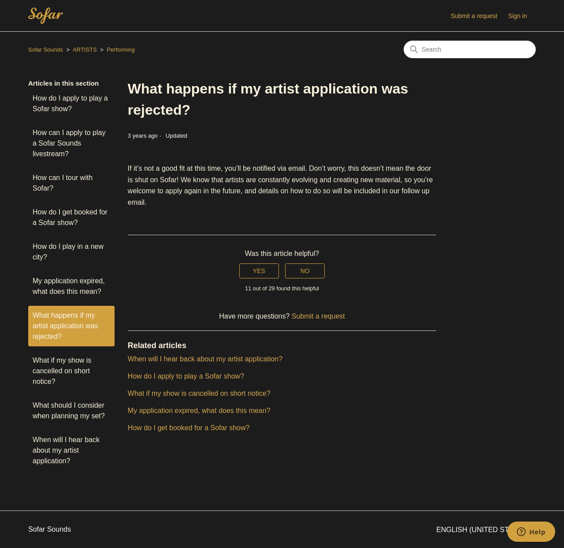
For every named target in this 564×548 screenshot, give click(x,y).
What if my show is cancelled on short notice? (62, 371)
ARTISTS (85, 49)
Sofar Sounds (45, 49)
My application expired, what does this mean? (69, 286)
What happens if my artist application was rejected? (65, 326)
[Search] (470, 49)
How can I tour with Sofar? (63, 183)
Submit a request (474, 15)
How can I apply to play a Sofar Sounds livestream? (69, 143)
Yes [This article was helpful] (259, 270)
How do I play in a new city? (68, 252)
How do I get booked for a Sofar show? (70, 217)
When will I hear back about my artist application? (66, 450)
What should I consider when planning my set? (69, 411)
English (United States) (486, 529)
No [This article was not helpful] (305, 270)
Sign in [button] (517, 15)
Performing (121, 49)
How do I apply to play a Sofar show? (70, 103)
